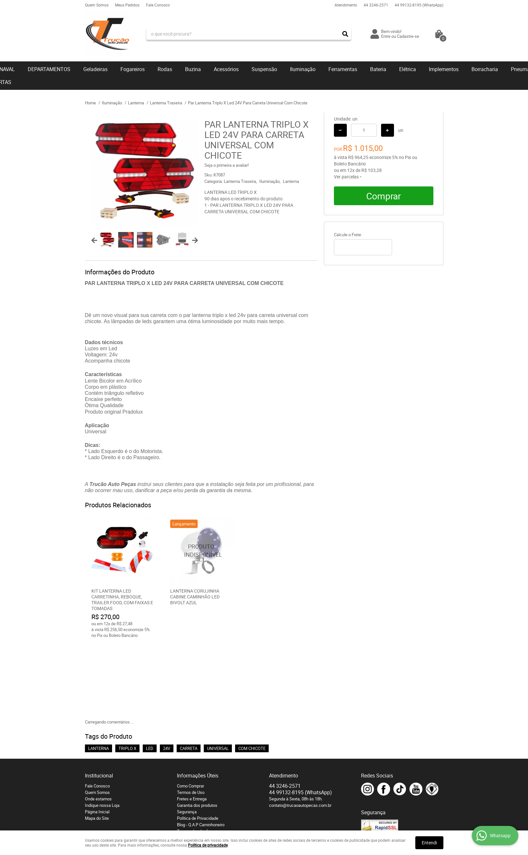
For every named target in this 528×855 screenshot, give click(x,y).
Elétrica (407, 69)
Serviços (185, 763)
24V (166, 674)
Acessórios (226, 69)
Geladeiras (95, 69)
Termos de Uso (190, 718)
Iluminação (303, 69)
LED (149, 674)
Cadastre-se (408, 36)
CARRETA (188, 674)
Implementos (444, 69)
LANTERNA (98, 674)
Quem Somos (97, 4)
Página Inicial (97, 738)
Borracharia (484, 69)
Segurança (187, 738)
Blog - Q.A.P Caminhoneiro (200, 751)
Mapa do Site (97, 744)
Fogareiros (132, 69)
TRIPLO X (127, 674)
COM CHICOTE (251, 674)
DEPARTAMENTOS (49, 69)
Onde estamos (98, 725)
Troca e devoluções (195, 757)
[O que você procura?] (345, 34)
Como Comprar (190, 712)
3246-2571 (376, 4)
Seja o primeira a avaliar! (226, 165)
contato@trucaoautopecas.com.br (300, 731)
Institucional (99, 701)
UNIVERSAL (218, 674)
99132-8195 (419, 4)
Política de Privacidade (197, 744)
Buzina (193, 69)
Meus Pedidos (127, 4)
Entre (385, 36)
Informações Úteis (197, 701)
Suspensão (264, 69)
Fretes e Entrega (192, 725)
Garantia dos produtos (197, 731)
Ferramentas (342, 69)
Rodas (165, 69)
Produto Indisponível (201, 550)
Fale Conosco (158, 4)
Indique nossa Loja (102, 731)
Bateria (378, 69)
